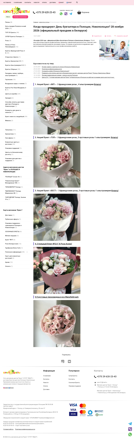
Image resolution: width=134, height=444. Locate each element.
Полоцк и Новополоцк (20, 17)
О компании (18, 2)
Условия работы (8, 429)
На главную (7, 2)
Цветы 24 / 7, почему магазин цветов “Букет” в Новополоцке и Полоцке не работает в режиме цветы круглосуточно (78, 77)
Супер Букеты (73, 376)
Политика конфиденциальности (52, 69)
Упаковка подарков (75, 386)
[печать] (108, 36)
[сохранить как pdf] (121, 36)
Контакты (28, 2)
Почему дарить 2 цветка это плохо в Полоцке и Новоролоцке (61, 67)
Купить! (97, 84)
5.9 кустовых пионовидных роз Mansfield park (57, 297)
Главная (35, 22)
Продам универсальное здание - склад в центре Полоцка (60, 75)
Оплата (44, 2)
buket (61, 2)
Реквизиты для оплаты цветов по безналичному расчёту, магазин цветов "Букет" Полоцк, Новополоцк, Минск (76, 73)
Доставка (53, 2)
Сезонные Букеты (74, 382)
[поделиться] (96, 36)
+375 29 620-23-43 (44, 12)
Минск (8, 17)
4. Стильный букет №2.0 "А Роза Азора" (53, 244)
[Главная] (11, 374)
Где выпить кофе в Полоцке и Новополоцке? (55, 71)
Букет (69, 2)
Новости (36, 2)
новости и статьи (44, 22)
